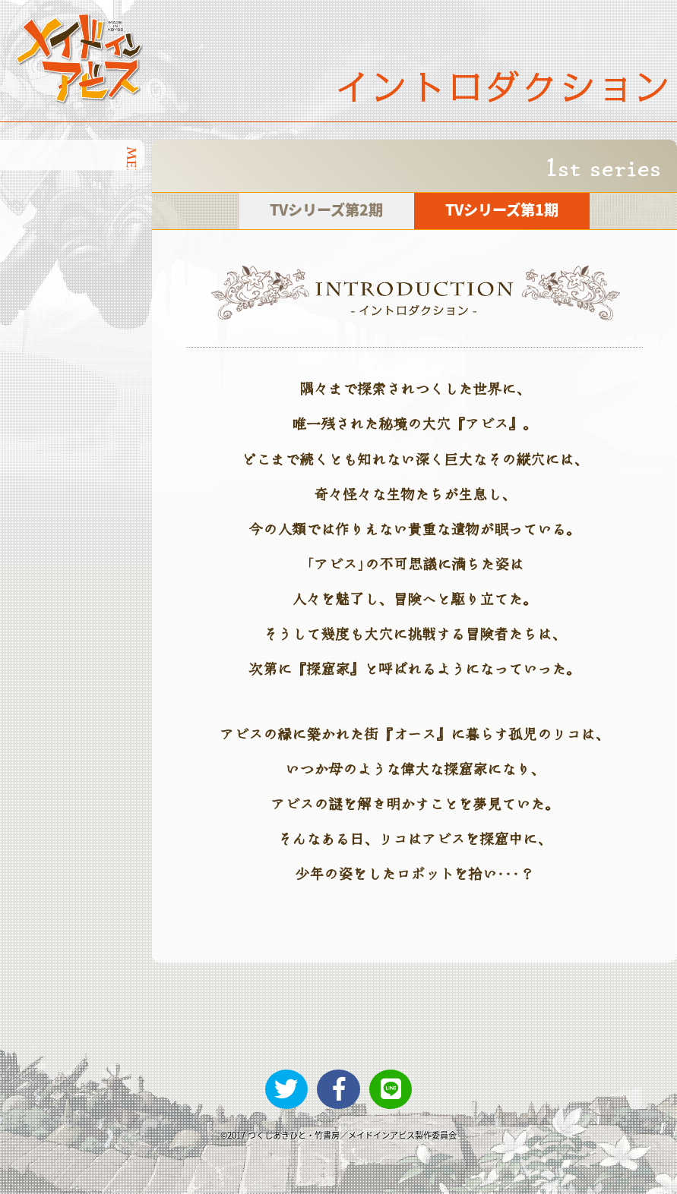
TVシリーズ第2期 (326, 209)
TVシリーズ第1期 (501, 209)
